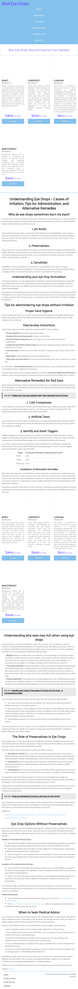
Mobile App (39, 34)
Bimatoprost (39, 27)
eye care (12, 968)
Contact (39, 40)
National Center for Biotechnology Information (28, 903)
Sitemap (7, 985)
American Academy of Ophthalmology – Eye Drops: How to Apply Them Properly (35, 814)
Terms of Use (9, 982)
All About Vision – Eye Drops (16, 817)
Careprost (39, 15)
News (6, 974)
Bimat (39, 9)
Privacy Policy (10, 978)
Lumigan (39, 21)
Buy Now (13, 121)
